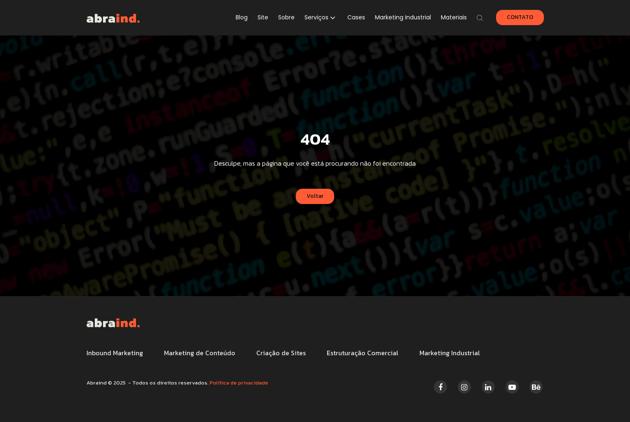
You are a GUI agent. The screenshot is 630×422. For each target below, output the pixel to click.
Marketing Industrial (403, 17)
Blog (242, 17)
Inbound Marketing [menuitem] (115, 353)
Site (263, 17)
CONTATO (520, 17)
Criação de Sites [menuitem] (281, 353)
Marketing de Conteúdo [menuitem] (199, 353)
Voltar (315, 196)
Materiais (454, 17)
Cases (356, 17)
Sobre (286, 17)
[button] (321, 17)
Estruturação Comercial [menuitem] (362, 353)
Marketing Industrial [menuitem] (449, 353)
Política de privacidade (239, 383)
